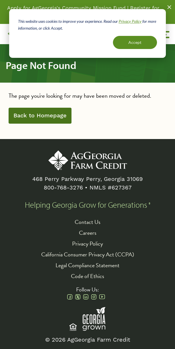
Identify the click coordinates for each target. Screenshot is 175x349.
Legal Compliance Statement (87, 265)
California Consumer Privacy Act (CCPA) (87, 254)
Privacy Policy (130, 21)
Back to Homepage (40, 115)
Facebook (69, 296)
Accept (135, 42)
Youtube (102, 296)
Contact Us (87, 222)
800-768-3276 (63, 187)
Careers (87, 232)
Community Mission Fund (94, 8)
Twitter (77, 296)
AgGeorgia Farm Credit (87, 160)
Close (169, 7)
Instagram (93, 296)
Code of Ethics (87, 276)
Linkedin (85, 296)
